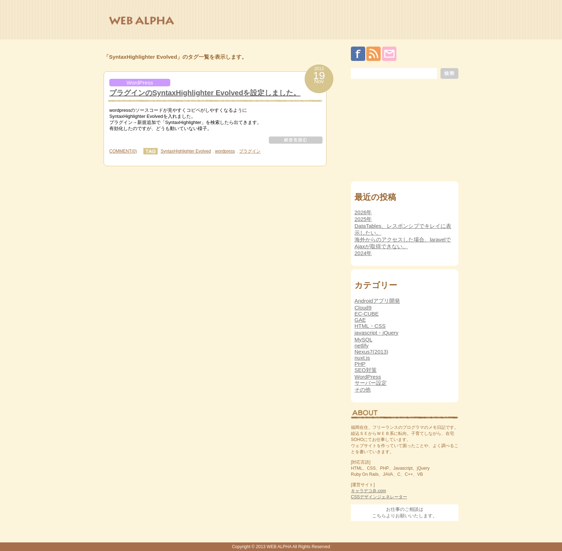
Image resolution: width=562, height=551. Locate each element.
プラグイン (250, 151)
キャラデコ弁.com (368, 490)
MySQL (363, 339)
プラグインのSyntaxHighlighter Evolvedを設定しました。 (204, 93)
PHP (360, 364)
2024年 (363, 253)
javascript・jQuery (376, 333)
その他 (362, 390)
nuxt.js (362, 358)
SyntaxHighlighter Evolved (186, 151)
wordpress (225, 151)
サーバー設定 (370, 383)
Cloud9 (363, 308)
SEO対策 (365, 370)
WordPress (140, 83)
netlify (361, 345)
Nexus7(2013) (371, 352)
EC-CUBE (366, 314)
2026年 (363, 212)
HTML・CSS (370, 326)
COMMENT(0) (123, 151)
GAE (360, 320)
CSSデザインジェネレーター (379, 496)
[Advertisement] (404, 132)
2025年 (363, 219)
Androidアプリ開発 (377, 301)
